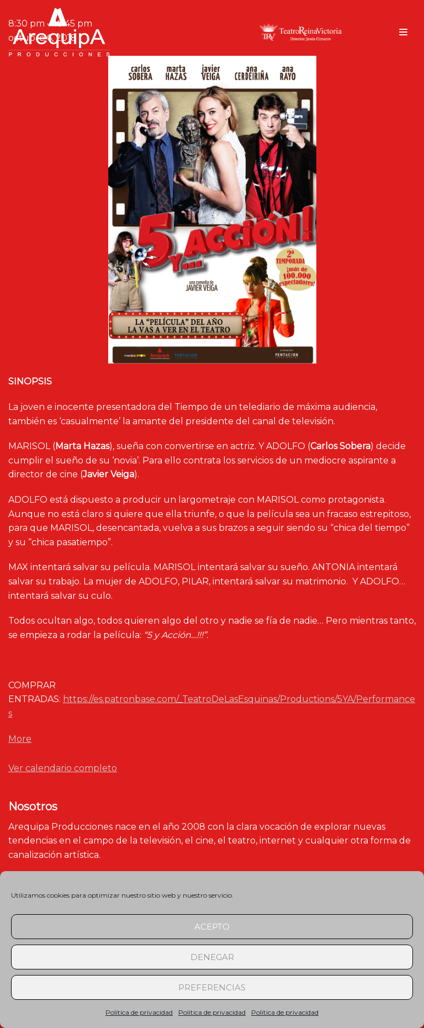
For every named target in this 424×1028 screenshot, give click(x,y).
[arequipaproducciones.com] (59, 32)
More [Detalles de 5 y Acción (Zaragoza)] (19, 739)
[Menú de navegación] (403, 32)
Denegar (212, 957)
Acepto (212, 926)
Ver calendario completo (62, 768)
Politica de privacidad (139, 1012)
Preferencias (212, 987)
